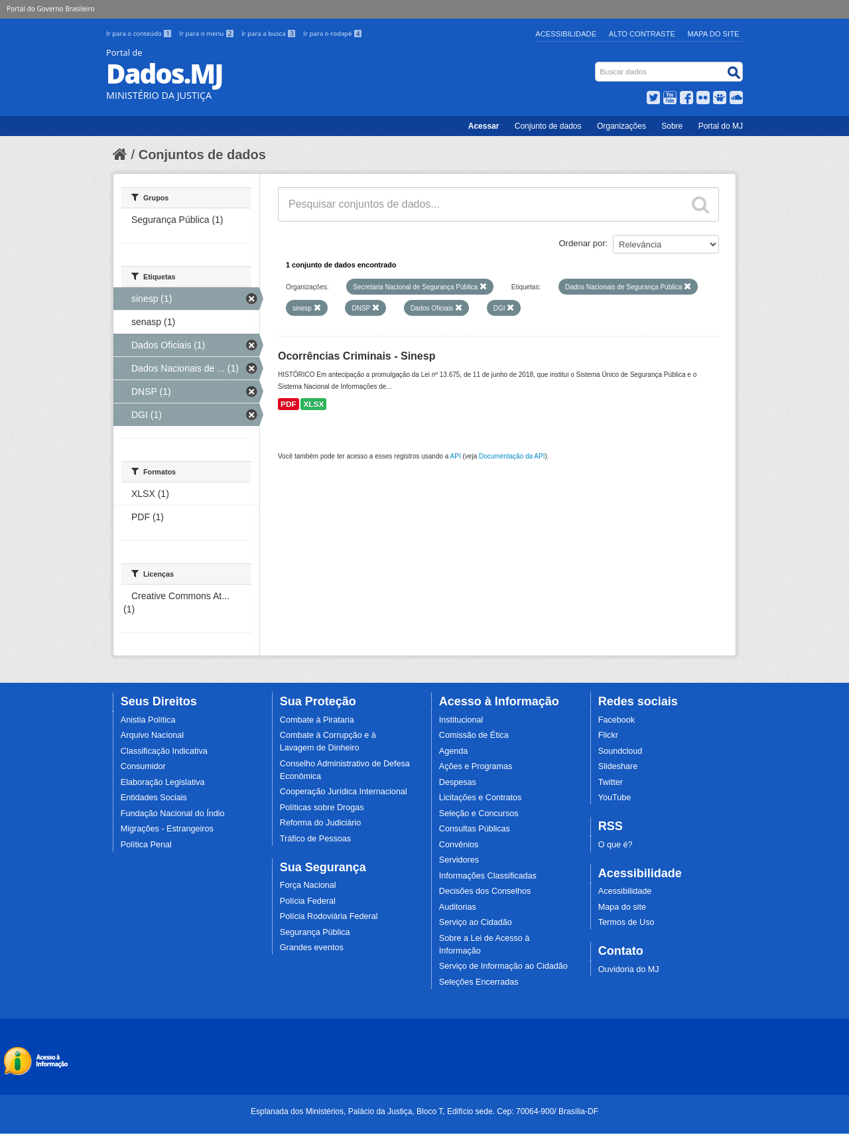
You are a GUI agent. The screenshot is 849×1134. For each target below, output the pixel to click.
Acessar (483, 126)
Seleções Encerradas (479, 982)
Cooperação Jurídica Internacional (343, 791)
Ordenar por (582, 243)
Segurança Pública (315, 932)
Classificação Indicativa (164, 751)
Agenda (453, 751)
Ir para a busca (269, 33)
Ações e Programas (476, 766)
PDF (288, 404)
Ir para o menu (207, 33)
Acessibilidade (565, 34)
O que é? (615, 844)
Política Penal (146, 844)
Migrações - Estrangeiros (167, 828)
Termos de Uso (626, 922)
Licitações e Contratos (480, 797)
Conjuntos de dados (202, 154)
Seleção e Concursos (479, 813)
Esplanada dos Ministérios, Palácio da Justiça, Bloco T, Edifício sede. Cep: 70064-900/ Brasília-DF (424, 1111)
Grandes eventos (312, 947)
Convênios (459, 844)
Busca (596, 64)
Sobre (672, 126)
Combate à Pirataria (317, 720)
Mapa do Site (714, 34)
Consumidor (143, 766)
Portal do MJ (720, 126)
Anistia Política (148, 720)
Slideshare (618, 766)
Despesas (457, 782)
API (455, 456)
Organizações (621, 126)
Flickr (608, 735)
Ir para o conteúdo (140, 33)
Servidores (459, 860)
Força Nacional (308, 885)
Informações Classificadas (488, 876)
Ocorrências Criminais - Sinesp (356, 356)
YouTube (614, 797)
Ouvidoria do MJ (628, 969)
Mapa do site (622, 907)
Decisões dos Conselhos (485, 891)
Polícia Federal (308, 901)
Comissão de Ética (474, 735)
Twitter (610, 782)
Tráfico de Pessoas (315, 838)
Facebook (616, 720)
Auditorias (457, 907)
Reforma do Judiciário (320, 822)
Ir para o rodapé (332, 33)
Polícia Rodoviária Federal (329, 916)
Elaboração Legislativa (163, 782)
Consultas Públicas (474, 828)
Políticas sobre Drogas (322, 807)
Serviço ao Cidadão (475, 922)
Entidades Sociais (154, 797)
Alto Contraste (642, 34)
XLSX (313, 404)
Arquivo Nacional (152, 735)
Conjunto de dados (548, 126)
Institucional (461, 720)
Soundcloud (620, 751)
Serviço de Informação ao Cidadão (503, 966)
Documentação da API (512, 456)
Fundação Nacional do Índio (173, 813)
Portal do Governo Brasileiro (50, 8)
